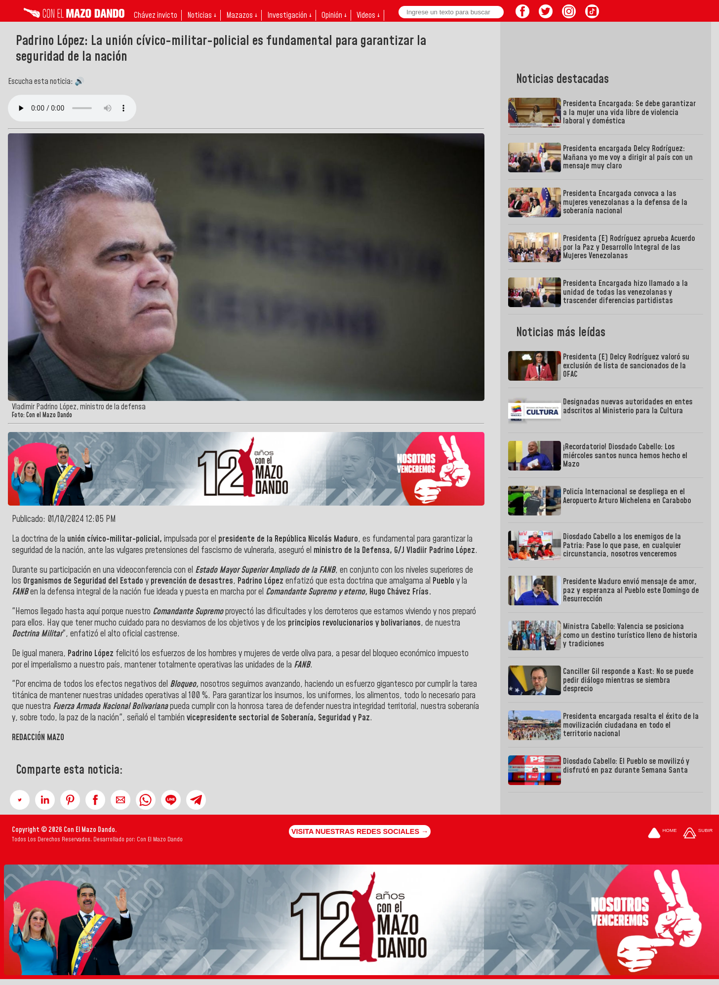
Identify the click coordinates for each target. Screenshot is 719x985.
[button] (20, 800)
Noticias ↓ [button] (201, 15)
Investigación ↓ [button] (289, 15)
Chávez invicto (155, 15)
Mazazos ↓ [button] (241, 15)
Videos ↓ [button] (368, 15)
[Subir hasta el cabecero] (697, 833)
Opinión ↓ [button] (334, 15)
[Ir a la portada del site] (662, 833)
